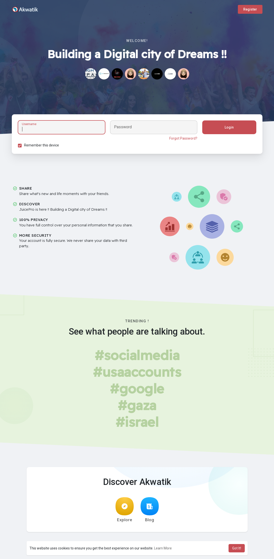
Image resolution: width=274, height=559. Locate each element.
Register (250, 9)
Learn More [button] (163, 548)
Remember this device (41, 145)
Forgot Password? (183, 138)
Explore (124, 509)
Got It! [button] (236, 548)
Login (229, 127)
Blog (150, 509)
